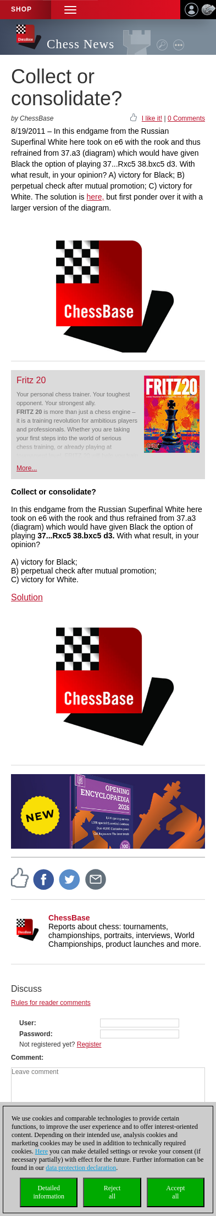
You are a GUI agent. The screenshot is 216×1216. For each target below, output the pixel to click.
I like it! (152, 118)
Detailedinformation (48, 1192)
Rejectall (112, 1192)
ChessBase (69, 917)
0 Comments (186, 118)
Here (41, 1151)
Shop (21, 9)
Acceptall (175, 1192)
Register (89, 1044)
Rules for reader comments (51, 1003)
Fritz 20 (31, 380)
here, (95, 196)
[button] (70, 9)
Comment (26, 1057)
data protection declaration (81, 1168)
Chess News (80, 44)
